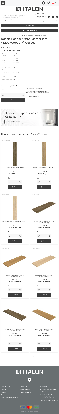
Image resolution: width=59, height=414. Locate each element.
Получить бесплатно (13, 122)
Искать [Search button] (56, 21)
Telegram (53, 17)
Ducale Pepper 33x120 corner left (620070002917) (44, 222)
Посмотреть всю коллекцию (29, 356)
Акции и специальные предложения (26, 393)
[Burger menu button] (3, 3)
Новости (3, 389)
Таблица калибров (34, 96)
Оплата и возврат (6, 395)
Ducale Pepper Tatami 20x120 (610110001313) (15, 168)
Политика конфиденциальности (9, 397)
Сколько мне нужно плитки (36, 88)
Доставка (3, 392)
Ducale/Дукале (16, 35)
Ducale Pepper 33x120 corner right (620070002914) (15, 330)
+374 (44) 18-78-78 (41, 14)
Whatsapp (49, 17)
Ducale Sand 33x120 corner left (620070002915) (44, 276)
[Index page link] (29, 9)
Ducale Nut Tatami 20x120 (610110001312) (44, 168)
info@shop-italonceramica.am (12, 20)
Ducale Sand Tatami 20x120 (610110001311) (14, 222)
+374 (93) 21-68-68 (41, 17)
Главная (3, 35)
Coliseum (9, 35)
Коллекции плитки (25, 389)
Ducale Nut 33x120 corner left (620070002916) (15, 276)
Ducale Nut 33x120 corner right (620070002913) (44, 330)
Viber (57, 17)
